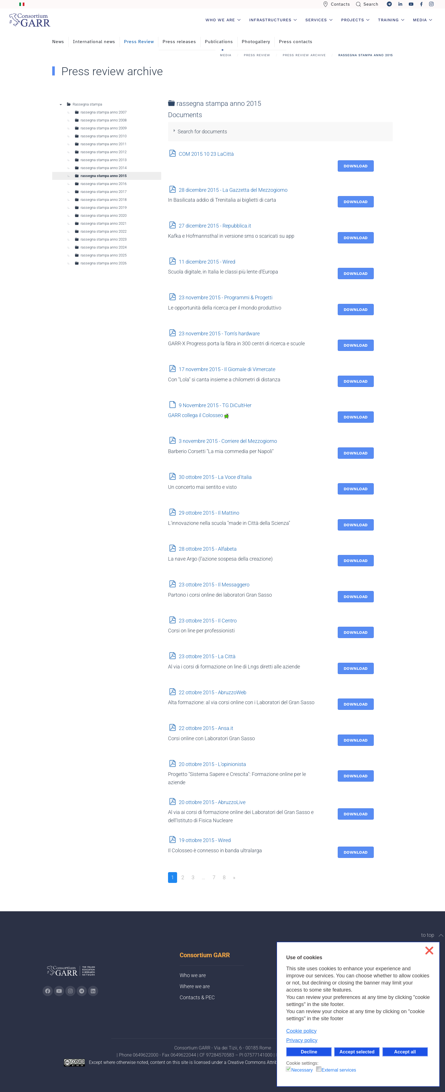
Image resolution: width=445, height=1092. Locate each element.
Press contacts (295, 42)
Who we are (193, 975)
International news (94, 42)
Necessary (302, 1070)
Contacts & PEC (197, 997)
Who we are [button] (223, 20)
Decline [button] (309, 1051)
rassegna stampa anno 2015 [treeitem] (104, 176)
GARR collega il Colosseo (198, 415)
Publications (219, 42)
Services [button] (319, 20)
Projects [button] (355, 20)
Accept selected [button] (356, 1051)
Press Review (139, 42)
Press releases (179, 42)
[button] (441, 935)
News (58, 42)
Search (367, 4)
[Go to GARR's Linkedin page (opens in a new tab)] (93, 991)
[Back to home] (30, 20)
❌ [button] (429, 950)
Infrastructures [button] (273, 20)
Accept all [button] (405, 1051)
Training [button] (391, 20)
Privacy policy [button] (301, 1040)
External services (339, 1070)
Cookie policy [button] (301, 1031)
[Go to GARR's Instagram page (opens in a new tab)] (48, 991)
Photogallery (256, 42)
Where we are (195, 986)
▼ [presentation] (61, 104)
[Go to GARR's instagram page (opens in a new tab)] (70, 991)
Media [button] (423, 20)
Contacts (336, 4)
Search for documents (202, 131)
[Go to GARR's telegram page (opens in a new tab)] (82, 991)
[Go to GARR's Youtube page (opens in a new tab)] (59, 991)
